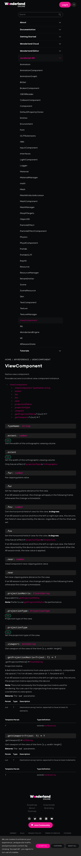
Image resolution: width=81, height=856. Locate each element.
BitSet (23, 82)
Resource (24, 267)
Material (24, 171)
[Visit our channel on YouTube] (52, 819)
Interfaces (25, 154)
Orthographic (50, 464)
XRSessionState (28, 344)
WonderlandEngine (29, 332)
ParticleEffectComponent (33, 231)
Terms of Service (52, 833)
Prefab (23, 249)
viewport (19, 411)
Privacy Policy (34, 833)
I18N (22, 142)
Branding (49, 808)
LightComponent (29, 160)
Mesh (22, 189)
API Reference (21, 359)
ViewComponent (41, 359)
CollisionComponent (30, 100)
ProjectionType (40, 611)
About (32, 808)
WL (21, 326)
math (22, 183)
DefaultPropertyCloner (31, 112)
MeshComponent (29, 201)
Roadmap (32, 805)
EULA (22, 833)
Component (26, 106)
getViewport (21, 417)
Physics (23, 237)
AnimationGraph (28, 76)
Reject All (72, 846)
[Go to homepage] (40, 797)
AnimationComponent (31, 70)
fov (16, 398)
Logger (23, 166)
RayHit (23, 261)
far (16, 394)
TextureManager (28, 314)
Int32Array (29, 644)
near (17, 401)
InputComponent (29, 148)
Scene (23, 285)
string (47, 388)
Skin (22, 296)
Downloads (49, 805)
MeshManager (27, 207)
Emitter (23, 118)
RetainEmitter (27, 279)
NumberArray (50, 726)
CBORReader (26, 94)
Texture (24, 308)
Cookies (67, 833)
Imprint (13, 833)
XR (21, 338)
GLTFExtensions (28, 136)
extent (18, 391)
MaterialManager (29, 177)
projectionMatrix (23, 404)
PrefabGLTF (26, 255)
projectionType (22, 407)
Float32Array (41, 593)
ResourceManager (29, 273)
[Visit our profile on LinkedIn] (46, 819)
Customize (58, 846)
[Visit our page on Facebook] (40, 819)
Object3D (25, 219)
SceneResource (28, 290)
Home (8, 359)
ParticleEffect (27, 225)
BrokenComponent (29, 88)
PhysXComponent (29, 243)
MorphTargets (27, 213)
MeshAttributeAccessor (32, 195)
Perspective (49, 540)
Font (22, 130)
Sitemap (32, 811)
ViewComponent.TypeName (29, 388)
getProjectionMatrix (25, 414)
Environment (26, 124)
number (23, 435)
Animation (25, 64)
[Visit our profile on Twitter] (35, 819)
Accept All (43, 846)
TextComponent (28, 302)
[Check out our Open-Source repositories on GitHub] (29, 819)
